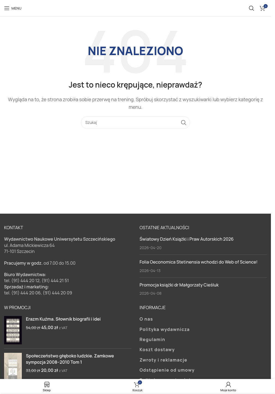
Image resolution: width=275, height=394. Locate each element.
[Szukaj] (251, 8)
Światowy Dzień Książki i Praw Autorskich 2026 (187, 239)
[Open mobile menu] (12, 8)
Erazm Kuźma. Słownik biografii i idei (63, 319)
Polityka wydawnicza (165, 329)
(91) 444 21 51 (55, 280)
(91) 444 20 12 (25, 280)
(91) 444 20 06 (26, 293)
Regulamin (152, 339)
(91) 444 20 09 (57, 293)
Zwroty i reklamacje (163, 360)
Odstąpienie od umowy (167, 370)
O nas (146, 319)
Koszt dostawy (157, 350)
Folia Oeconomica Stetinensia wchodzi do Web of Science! (199, 262)
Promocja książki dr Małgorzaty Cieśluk (179, 285)
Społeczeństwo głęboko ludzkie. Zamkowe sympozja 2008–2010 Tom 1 (70, 359)
